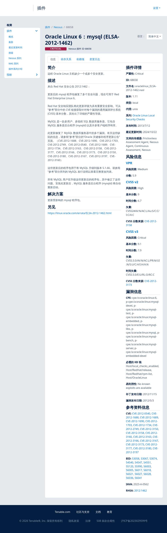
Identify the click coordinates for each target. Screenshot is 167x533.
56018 (147, 470)
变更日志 (95, 59)
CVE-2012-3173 (135, 444)
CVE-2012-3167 (149, 440)
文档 (98, 512)
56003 (147, 466)
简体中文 (153, 36)
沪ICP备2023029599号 (134, 521)
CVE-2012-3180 (142, 448)
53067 (144, 458)
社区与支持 (82, 512)
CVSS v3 (132, 231)
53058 (135, 458)
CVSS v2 (132, 182)
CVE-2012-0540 (141, 413)
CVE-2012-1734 (142, 425)
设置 (155, 8)
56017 (138, 470)
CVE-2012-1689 (149, 417)
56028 (147, 474)
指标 (22, 74)
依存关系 (66, 59)
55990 (138, 466)
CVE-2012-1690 (135, 421)
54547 (138, 462)
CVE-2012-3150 (149, 429)
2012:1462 (140, 490)
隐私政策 (74, 521)
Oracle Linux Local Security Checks (140, 117)
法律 (88, 521)
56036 (129, 478)
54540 (129, 462)
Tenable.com (62, 512)
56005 (129, 470)
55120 (129, 466)
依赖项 (80, 59)
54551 (147, 462)
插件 (41, 8)
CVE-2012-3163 (142, 437)
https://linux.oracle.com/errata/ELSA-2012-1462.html (79, 213)
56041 (138, 478)
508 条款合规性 (106, 521)
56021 (129, 474)
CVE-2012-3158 (135, 433)
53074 (153, 458)
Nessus (58, 27)
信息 (53, 59)
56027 (138, 474)
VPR (129, 163)
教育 (109, 512)
